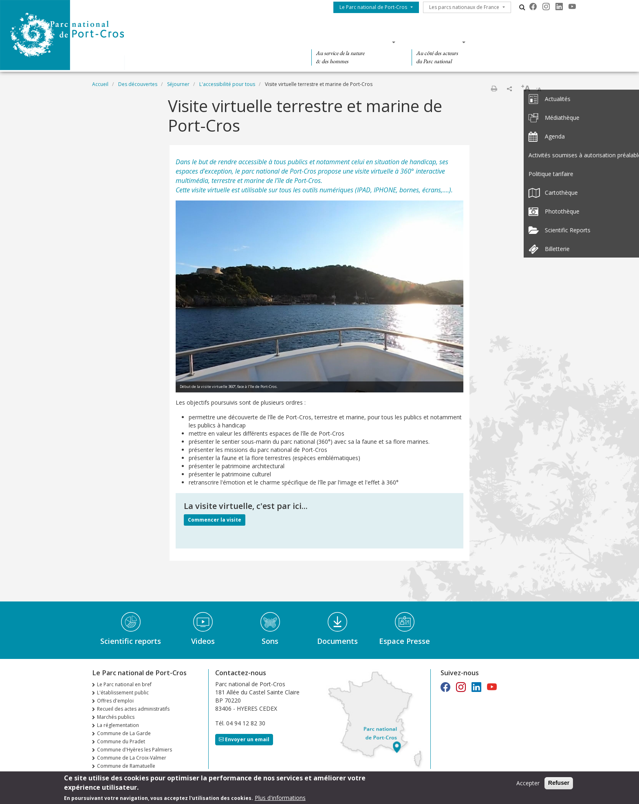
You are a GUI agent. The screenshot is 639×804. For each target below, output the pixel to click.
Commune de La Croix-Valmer (131, 757)
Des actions (436, 42)
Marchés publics (115, 717)
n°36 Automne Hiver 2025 (126, 774)
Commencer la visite (214, 519)
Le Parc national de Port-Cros (373, 7)
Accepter (528, 785)
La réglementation (118, 725)
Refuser (558, 785)
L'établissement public (123, 692)
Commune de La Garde (124, 733)
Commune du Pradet (121, 741)
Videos (203, 641)
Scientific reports (130, 641)
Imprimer (494, 88)
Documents (337, 641)
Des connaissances (350, 42)
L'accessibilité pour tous (227, 84)
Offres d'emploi (115, 700)
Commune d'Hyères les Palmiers (134, 749)
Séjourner (178, 84)
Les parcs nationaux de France (464, 7)
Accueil (100, 84)
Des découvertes (255, 42)
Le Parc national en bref (124, 684)
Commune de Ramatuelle (126, 765)
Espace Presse (404, 641)
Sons (270, 641)
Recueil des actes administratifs (133, 708)
